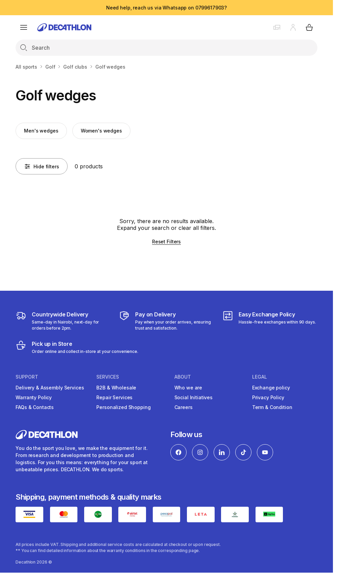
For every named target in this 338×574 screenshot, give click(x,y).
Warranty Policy (34, 397)
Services (107, 377)
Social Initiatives (193, 397)
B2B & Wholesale (116, 387)
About (182, 377)
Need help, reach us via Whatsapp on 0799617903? (166, 7)
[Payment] (166, 320)
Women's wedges (101, 131)
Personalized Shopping (123, 407)
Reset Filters (166, 241)
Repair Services (114, 397)
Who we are (188, 387)
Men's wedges (41, 131)
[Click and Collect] (77, 347)
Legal (259, 377)
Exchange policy (271, 387)
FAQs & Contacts (35, 407)
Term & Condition (272, 407)
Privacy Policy (268, 397)
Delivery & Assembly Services (50, 387)
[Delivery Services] (63, 320)
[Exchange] (269, 320)
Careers (183, 407)
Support (27, 377)
